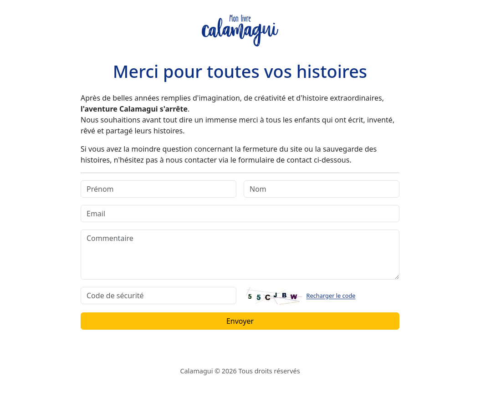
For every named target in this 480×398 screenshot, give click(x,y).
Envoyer (240, 321)
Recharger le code (331, 296)
